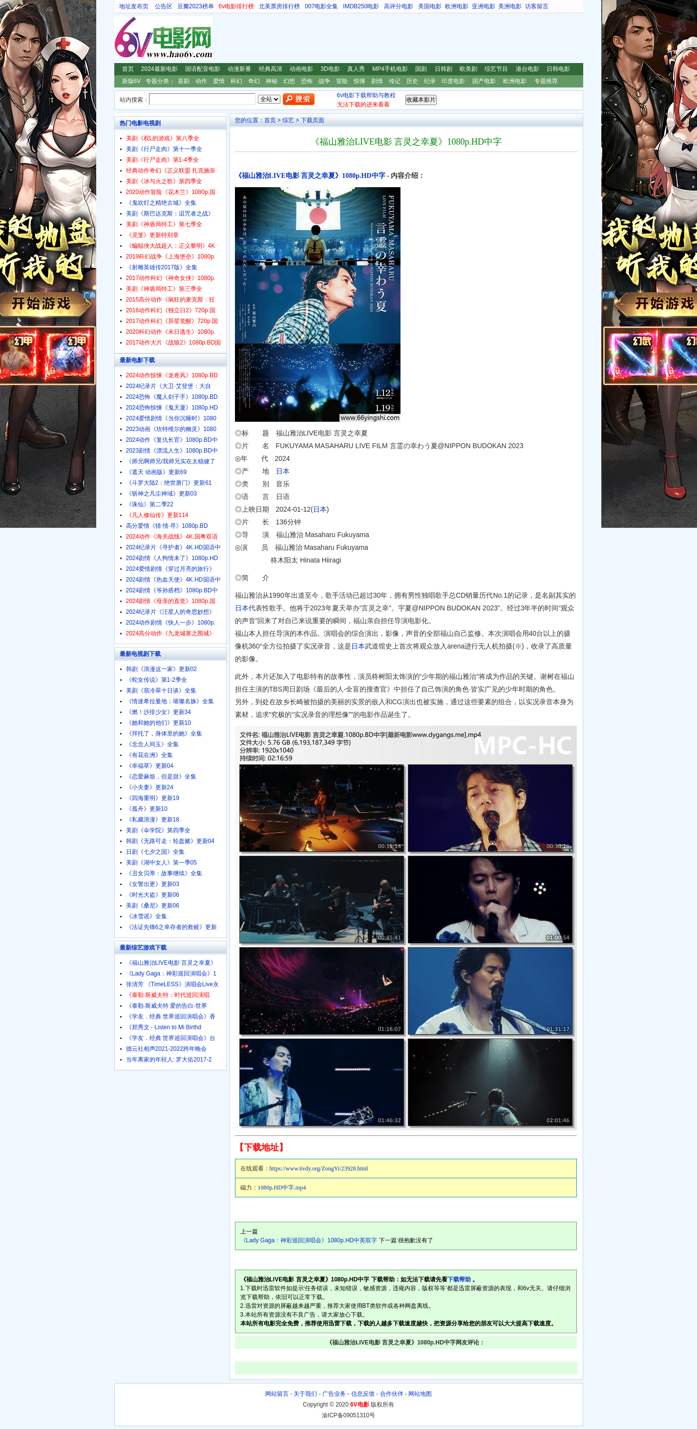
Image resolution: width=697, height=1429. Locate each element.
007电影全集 (321, 6)
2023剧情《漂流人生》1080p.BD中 (172, 450)
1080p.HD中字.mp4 (282, 1187)
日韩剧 (443, 68)
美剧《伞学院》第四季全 (158, 830)
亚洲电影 (483, 6)
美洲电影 (510, 6)
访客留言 (537, 6)
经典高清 (270, 68)
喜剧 (184, 81)
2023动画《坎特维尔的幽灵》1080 (171, 429)
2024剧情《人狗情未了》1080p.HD (172, 558)
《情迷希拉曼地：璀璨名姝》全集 (170, 701)
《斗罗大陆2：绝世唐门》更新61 (169, 482)
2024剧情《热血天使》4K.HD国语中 (173, 579)
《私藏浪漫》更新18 (152, 819)
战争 (324, 81)
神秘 (271, 81)
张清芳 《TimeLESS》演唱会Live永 (172, 984)
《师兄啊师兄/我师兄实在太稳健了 (170, 461)
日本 (283, 471)
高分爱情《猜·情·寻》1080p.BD (167, 525)
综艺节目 (496, 68)
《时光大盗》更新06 (152, 894)
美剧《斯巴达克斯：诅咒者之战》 (170, 213)
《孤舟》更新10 (147, 808)
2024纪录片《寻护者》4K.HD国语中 (173, 547)
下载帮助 (459, 1279)
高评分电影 (398, 6)
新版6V (131, 81)
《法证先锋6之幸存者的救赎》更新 (171, 927)
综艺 (288, 120)
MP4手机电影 (390, 68)
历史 (412, 81)
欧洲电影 (456, 6)
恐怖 (307, 81)
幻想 (289, 81)
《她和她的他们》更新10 (158, 722)
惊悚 (359, 81)
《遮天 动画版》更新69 (156, 472)
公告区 (163, 6)
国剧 (421, 68)
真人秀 (356, 68)
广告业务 (334, 1393)
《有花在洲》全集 (149, 755)
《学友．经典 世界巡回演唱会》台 (170, 1038)
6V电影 (123, 38)
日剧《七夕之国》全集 (155, 851)
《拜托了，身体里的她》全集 (164, 733)
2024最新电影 (159, 68)
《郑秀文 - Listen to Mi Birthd (164, 1027)
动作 (201, 81)
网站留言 (277, 1393)
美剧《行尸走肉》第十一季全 (164, 149)
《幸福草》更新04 (149, 765)
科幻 (236, 81)
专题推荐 (546, 81)
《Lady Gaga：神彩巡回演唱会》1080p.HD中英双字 (309, 1240)
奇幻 (254, 81)
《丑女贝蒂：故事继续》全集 (164, 873)
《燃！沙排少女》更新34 (158, 712)
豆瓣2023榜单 (195, 6)
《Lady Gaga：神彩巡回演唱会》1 (171, 973)
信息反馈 (363, 1393)
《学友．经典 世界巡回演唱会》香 (170, 1016)
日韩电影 (558, 68)
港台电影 (527, 68)
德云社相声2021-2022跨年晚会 (166, 1048)
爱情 (219, 81)
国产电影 (484, 81)
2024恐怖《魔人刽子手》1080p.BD (172, 396)
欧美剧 (468, 68)
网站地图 (420, 1393)
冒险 (342, 81)
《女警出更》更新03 (152, 884)
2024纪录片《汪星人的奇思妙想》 (170, 611)
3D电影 (329, 68)
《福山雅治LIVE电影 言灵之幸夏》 (171, 962)
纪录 (430, 81)
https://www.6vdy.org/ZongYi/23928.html (319, 1168)
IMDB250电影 (361, 6)
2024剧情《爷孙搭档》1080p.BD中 (172, 590)
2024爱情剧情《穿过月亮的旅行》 (170, 568)
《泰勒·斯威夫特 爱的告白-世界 (167, 1005)
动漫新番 (239, 68)
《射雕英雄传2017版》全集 (162, 267)
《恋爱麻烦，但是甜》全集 (161, 776)
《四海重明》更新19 (152, 798)
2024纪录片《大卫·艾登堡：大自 (168, 386)
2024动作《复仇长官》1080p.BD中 (172, 439)
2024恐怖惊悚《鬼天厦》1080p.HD (172, 407)
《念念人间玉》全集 (152, 744)
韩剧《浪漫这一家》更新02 (161, 669)
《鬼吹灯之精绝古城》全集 (161, 202)
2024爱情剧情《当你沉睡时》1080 (171, 418)
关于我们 (305, 1393)
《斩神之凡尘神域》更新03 (161, 493)
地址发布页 (133, 6)
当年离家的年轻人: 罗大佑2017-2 (169, 1059)
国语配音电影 (202, 68)
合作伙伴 (391, 1393)
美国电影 (430, 6)
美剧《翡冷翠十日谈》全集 (161, 690)
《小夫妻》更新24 (149, 787)
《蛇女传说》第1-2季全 (156, 679)
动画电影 (301, 68)
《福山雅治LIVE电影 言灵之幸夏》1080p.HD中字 (310, 175)
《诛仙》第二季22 (149, 504)
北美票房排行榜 (279, 6)
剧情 (377, 81)
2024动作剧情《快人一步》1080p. (170, 622)
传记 (395, 81)
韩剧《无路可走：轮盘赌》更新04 (170, 841)
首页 (128, 68)
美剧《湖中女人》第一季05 (161, 862)
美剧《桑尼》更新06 (152, 905)
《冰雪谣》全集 (146, 916)
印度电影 (453, 81)
